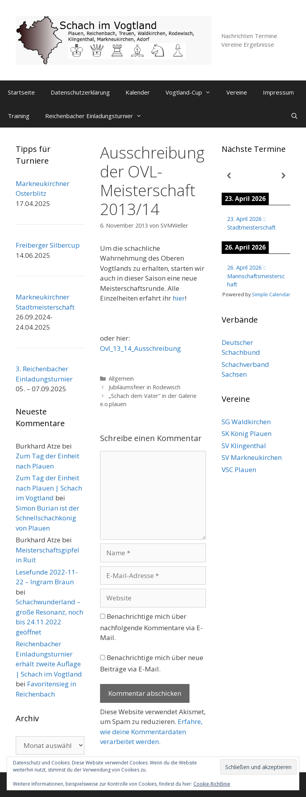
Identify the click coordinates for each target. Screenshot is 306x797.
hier (179, 298)
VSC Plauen (239, 469)
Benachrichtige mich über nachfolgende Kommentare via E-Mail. (151, 627)
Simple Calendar (271, 294)
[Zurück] (228, 176)
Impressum (278, 92)
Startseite (21, 92)
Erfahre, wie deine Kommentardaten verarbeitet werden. (151, 731)
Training (18, 116)
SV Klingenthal (244, 445)
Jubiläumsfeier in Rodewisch (144, 387)
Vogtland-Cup (192, 92)
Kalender (138, 92)
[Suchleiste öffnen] (294, 116)
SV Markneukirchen (252, 457)
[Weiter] (283, 176)
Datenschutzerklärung (80, 92)
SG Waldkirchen (246, 421)
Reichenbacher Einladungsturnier (97, 116)
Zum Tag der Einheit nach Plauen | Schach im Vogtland (49, 487)
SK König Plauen (246, 433)
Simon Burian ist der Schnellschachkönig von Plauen (47, 518)
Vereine (236, 92)
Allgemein (121, 378)
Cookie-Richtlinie (211, 784)
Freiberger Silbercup (48, 245)
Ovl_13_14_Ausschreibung (140, 348)
